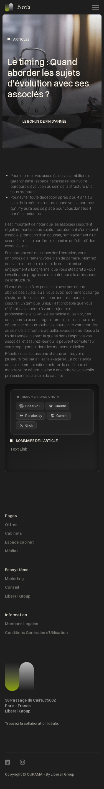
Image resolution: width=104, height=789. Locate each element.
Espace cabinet (19, 543)
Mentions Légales (21, 624)
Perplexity (30, 416)
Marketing (14, 579)
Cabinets (13, 534)
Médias (12, 552)
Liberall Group (17, 597)
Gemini (58, 416)
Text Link (18, 449)
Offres (11, 525)
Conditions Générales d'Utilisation (36, 633)
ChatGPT (29, 406)
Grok (26, 425)
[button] (94, 7)
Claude (57, 406)
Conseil (12, 588)
